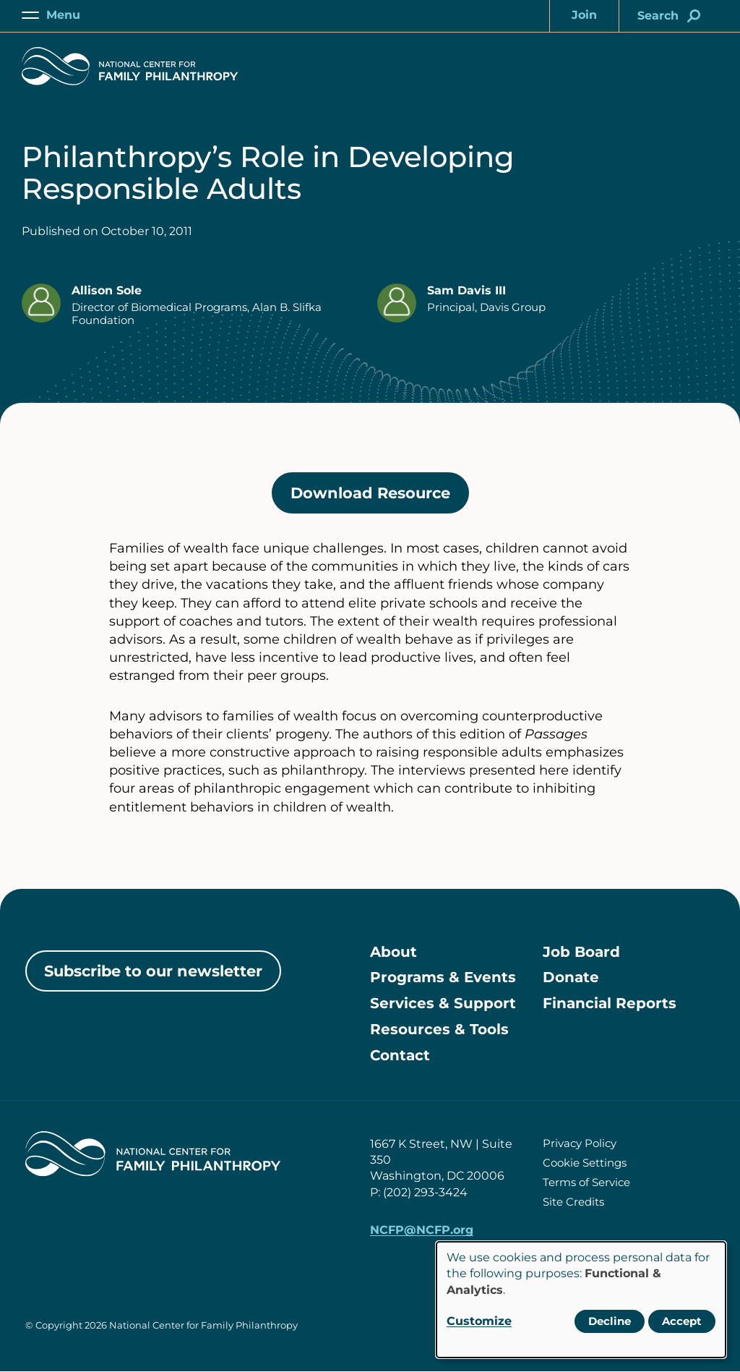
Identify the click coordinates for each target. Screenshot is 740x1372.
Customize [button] (479, 1321)
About (393, 952)
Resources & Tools (439, 1030)
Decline (609, 1321)
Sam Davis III (466, 290)
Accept (682, 1321)
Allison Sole (107, 290)
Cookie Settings (585, 1163)
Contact (400, 1056)
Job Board (581, 952)
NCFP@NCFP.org (421, 1230)
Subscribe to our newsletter (153, 971)
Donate (571, 978)
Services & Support (443, 1004)
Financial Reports (609, 1004)
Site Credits (573, 1202)
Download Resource (380, 498)
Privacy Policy (579, 1144)
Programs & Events (443, 978)
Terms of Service (586, 1183)
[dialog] (581, 1300)
